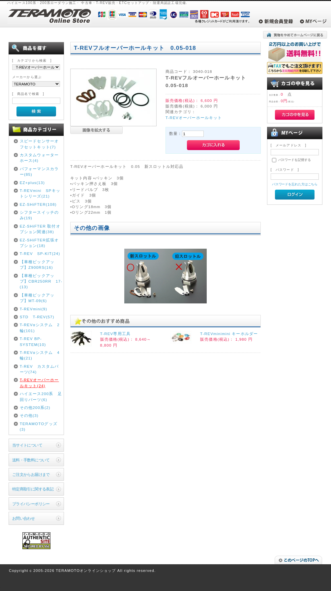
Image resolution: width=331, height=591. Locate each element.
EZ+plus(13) (32, 182)
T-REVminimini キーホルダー (229, 333)
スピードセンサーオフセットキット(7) (39, 144)
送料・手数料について (31, 460)
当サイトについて (27, 445)
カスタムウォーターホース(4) (39, 158)
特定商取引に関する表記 (33, 489)
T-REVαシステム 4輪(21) (40, 355)
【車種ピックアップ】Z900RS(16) (37, 264)
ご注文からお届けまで (31, 474)
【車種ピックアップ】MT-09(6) (37, 298)
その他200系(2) (35, 407)
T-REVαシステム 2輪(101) (40, 327)
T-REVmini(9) (33, 309)
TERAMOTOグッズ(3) (38, 426)
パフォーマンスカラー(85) (39, 171)
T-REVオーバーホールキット (194, 117)
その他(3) (29, 415)
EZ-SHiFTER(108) (38, 204)
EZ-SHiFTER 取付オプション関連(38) (40, 229)
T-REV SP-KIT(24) (40, 253)
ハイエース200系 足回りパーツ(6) (41, 396)
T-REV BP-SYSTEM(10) (33, 341)
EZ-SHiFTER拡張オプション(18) (39, 243)
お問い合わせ (23, 518)
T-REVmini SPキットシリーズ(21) (40, 193)
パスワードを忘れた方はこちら (295, 184)
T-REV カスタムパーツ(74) (39, 369)
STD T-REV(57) (37, 317)
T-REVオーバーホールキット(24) (39, 383)
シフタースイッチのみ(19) (39, 215)
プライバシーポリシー (31, 504)
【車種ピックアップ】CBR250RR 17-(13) (41, 281)
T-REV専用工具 (115, 333)
